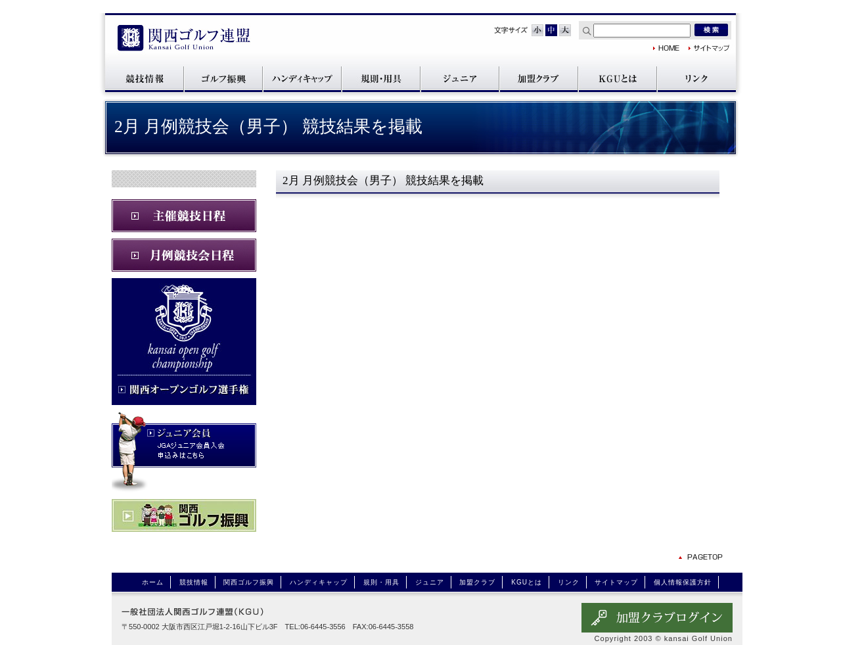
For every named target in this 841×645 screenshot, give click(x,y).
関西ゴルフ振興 (223, 78)
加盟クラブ (538, 78)
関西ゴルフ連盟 (184, 39)
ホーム (153, 582)
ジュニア (459, 78)
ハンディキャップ (302, 78)
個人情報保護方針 (683, 582)
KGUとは (617, 78)
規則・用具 (381, 78)
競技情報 (144, 78)
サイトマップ (709, 48)
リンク (696, 78)
